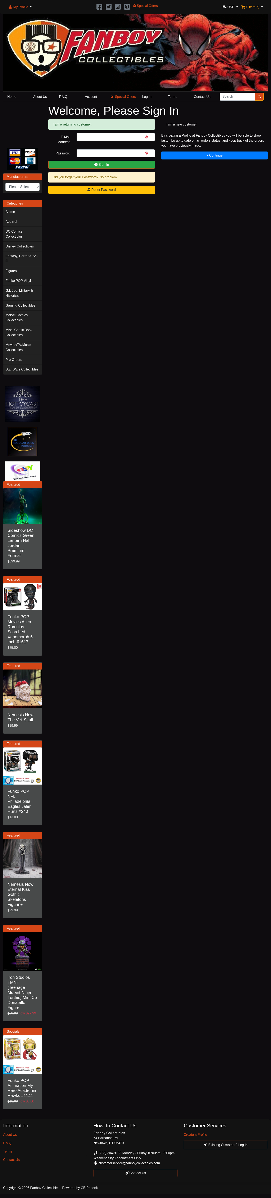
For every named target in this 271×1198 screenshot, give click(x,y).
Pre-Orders (13, 359)
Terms (172, 96)
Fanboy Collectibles (44, 1188)
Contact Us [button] (135, 1173)
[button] (19, 7)
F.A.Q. (63, 96)
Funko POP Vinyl (18, 280)
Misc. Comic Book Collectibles (18, 332)
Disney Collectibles (19, 246)
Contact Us (202, 96)
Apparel (11, 221)
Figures (11, 271)
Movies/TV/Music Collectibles (18, 347)
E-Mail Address (64, 139)
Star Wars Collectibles (21, 369)
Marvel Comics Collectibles (16, 317)
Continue (215, 155)
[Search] (237, 97)
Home (11, 96)
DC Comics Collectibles (14, 234)
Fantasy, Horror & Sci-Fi (21, 258)
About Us (40, 96)
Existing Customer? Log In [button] (226, 1145)
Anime (10, 212)
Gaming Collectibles (20, 305)
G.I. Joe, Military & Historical (19, 293)
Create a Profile (195, 1134)
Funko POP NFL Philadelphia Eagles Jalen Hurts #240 (20, 801)
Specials (13, 1031)
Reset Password (101, 190)
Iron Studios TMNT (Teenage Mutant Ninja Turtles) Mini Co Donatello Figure (22, 992)
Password (62, 153)
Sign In (101, 164)
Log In (146, 96)
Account (91, 96)
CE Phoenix (90, 1188)
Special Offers (123, 96)
